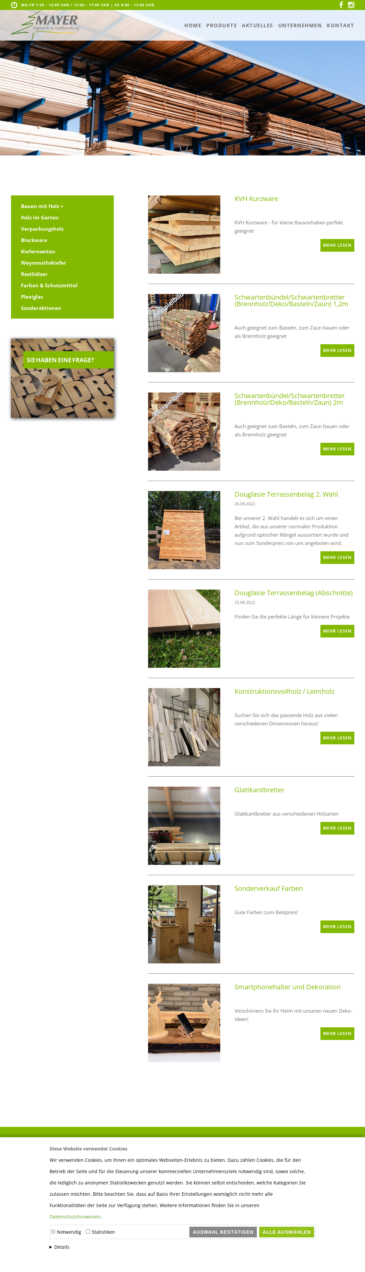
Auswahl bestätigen (223, 1232)
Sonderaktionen (41, 308)
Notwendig (69, 1232)
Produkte (221, 25)
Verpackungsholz (42, 228)
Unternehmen (300, 25)
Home (192, 25)
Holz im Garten (40, 217)
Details (62, 1247)
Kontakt (340, 25)
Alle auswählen (287, 1232)
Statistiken (103, 1232)
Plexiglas (32, 296)
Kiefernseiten (38, 251)
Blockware (34, 240)
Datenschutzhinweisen (75, 1216)
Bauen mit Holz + (42, 206)
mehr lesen (337, 245)
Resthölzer (34, 274)
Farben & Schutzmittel (49, 285)
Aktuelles (257, 25)
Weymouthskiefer (43, 262)
